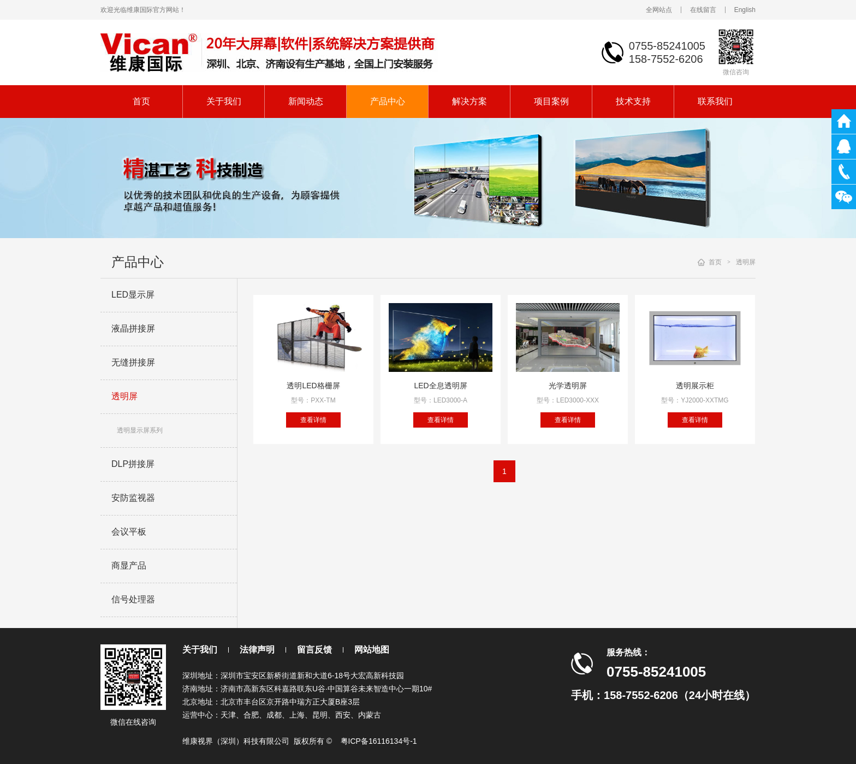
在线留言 (703, 10)
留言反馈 (314, 649)
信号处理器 (133, 599)
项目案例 (551, 101)
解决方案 (469, 101)
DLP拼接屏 (132, 464)
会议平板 (128, 531)
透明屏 (124, 396)
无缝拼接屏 (133, 362)
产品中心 (387, 101)
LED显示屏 (132, 294)
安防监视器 (133, 497)
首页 (141, 101)
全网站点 (659, 10)
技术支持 (633, 101)
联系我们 (715, 101)
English (745, 10)
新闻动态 (305, 101)
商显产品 (128, 565)
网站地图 (371, 649)
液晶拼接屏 (133, 328)
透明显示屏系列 (140, 430)
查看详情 (313, 420)
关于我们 (223, 101)
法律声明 (257, 649)
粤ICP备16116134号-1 (379, 741)
